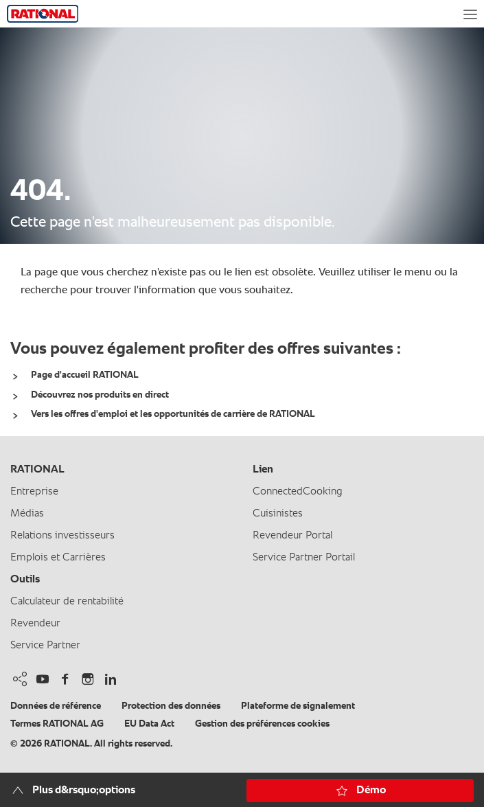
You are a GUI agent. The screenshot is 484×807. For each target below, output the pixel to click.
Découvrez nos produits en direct (100, 395)
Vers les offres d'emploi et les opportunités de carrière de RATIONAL (173, 414)
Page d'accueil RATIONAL (85, 375)
